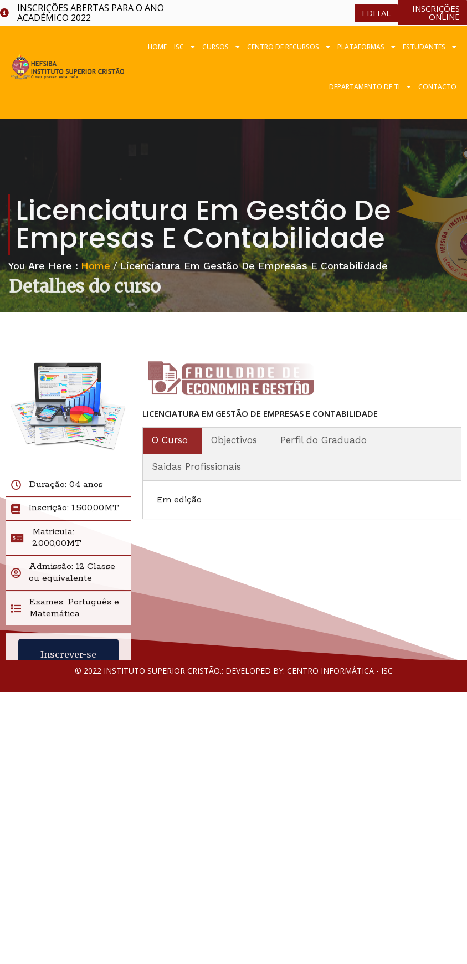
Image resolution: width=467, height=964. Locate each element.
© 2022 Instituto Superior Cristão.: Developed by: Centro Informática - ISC (234, 670)
